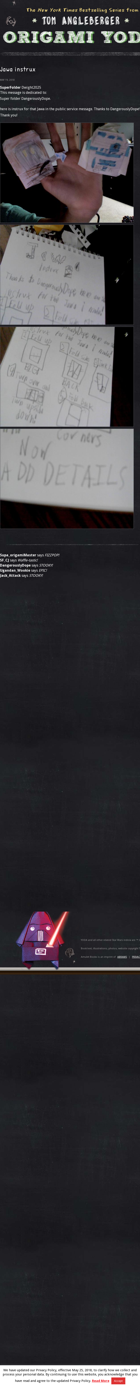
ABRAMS (122, 956)
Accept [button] (118, 1381)
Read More (100, 1381)
